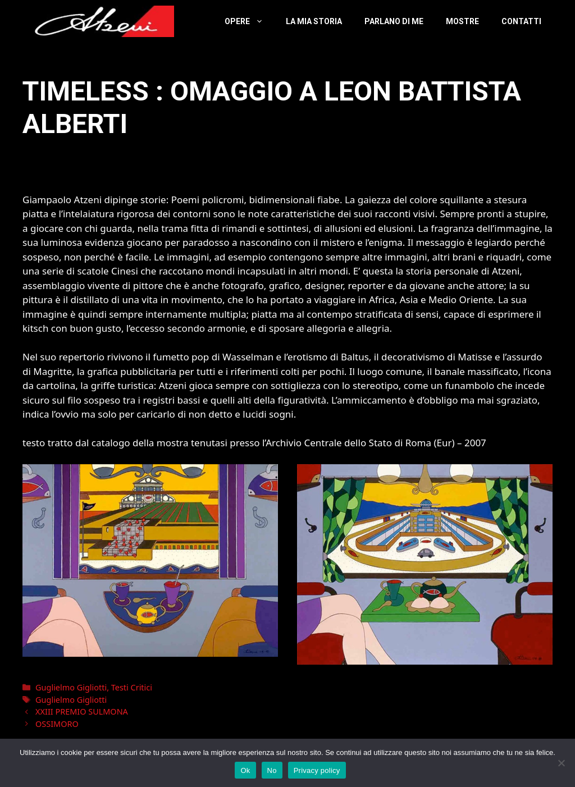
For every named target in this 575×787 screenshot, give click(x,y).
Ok (245, 770)
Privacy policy (317, 770)
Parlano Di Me (393, 21)
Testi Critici (131, 687)
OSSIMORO (57, 724)
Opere (250, 21)
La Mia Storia (314, 21)
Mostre (462, 21)
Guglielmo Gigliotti (71, 687)
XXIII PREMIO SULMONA (81, 711)
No (272, 770)
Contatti (521, 21)
